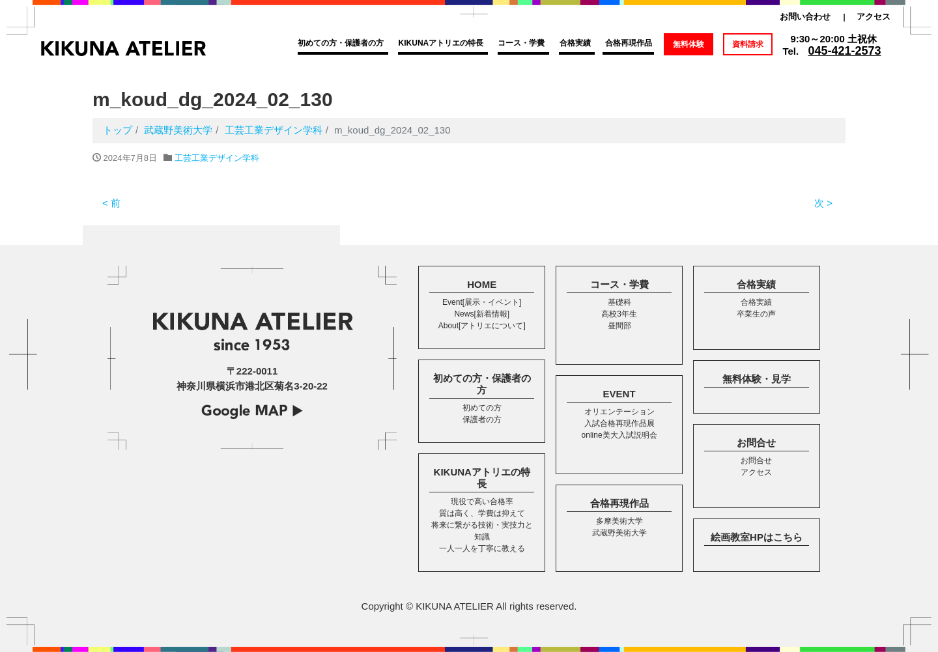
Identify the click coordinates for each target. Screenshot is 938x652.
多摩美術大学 (619, 521)
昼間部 (619, 325)
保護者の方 (482, 419)
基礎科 (619, 302)
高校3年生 (619, 314)
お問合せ (756, 442)
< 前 (111, 202)
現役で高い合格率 (482, 501)
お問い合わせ (805, 16)
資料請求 (747, 44)
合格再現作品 (628, 43)
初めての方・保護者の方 (341, 43)
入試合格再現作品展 (619, 423)
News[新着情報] (481, 314)
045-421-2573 (844, 50)
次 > (823, 202)
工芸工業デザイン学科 (217, 158)
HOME (481, 284)
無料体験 (688, 44)
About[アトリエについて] (482, 325)
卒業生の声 (756, 314)
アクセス (873, 16)
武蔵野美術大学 (619, 532)
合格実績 (575, 43)
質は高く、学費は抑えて (482, 513)
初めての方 (482, 407)
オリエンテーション (619, 411)
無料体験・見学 (756, 378)
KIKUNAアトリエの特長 (441, 43)
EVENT (619, 393)
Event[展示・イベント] (481, 302)
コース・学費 (521, 43)
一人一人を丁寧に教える (482, 548)
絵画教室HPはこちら (757, 537)
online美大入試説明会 (619, 435)
